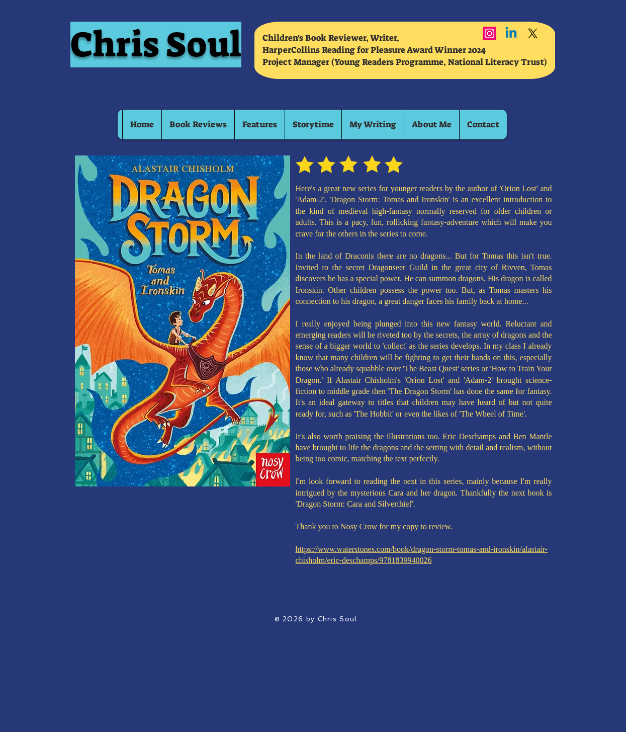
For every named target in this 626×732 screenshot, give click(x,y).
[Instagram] (489, 33)
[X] (533, 33)
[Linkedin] (511, 33)
